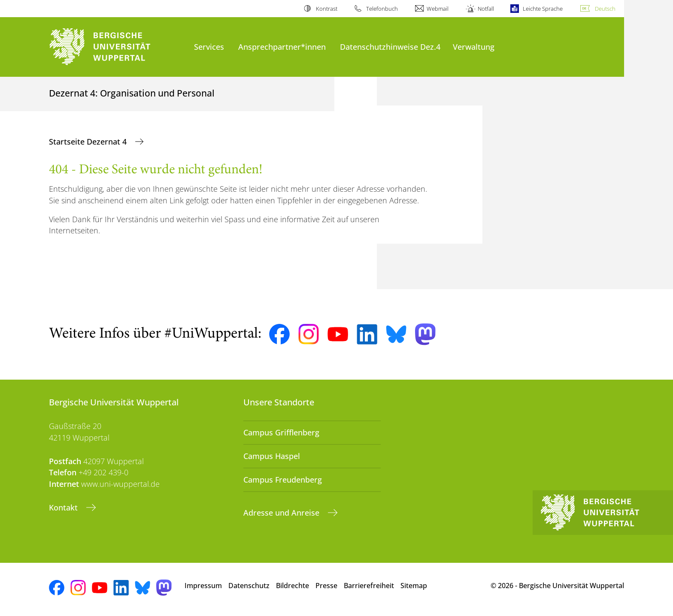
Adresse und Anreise (282, 512)
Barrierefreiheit (369, 585)
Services (209, 46)
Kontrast (326, 8)
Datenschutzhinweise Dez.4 (390, 46)
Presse (326, 585)
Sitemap (413, 585)
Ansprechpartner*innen (282, 46)
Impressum (203, 585)
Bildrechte (292, 585)
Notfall (486, 8)
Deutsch (605, 8)
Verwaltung (473, 46)
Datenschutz (249, 585)
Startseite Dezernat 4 (89, 141)
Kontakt (64, 507)
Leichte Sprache (543, 8)
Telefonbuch (382, 8)
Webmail (438, 8)
